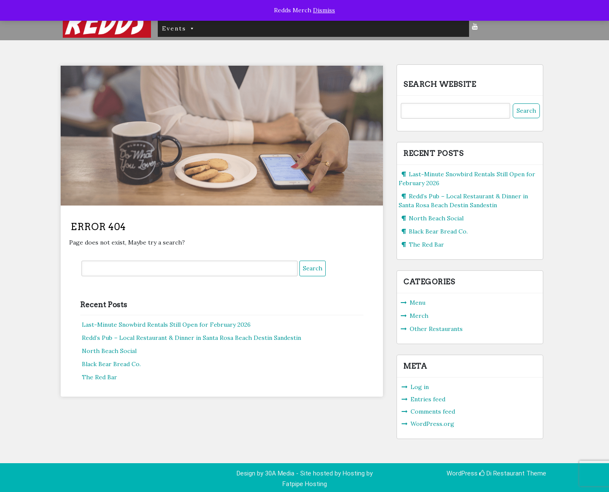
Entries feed (428, 399)
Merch (419, 316)
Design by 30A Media (266, 473)
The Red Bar (99, 377)
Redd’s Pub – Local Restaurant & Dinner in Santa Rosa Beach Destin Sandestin (191, 338)
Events (179, 28)
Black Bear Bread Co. (111, 364)
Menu (417, 302)
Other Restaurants (436, 329)
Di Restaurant (502, 473)
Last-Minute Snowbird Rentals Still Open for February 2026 (166, 324)
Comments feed (433, 411)
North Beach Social (109, 351)
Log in (420, 387)
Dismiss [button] (324, 10)
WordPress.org (432, 424)
